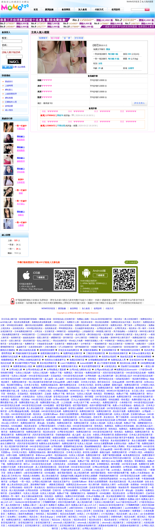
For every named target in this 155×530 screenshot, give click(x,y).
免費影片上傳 (73, 322)
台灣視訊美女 (140, 325)
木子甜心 (21, 204)
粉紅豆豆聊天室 (116, 344)
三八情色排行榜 (44, 334)
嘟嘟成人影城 (45, 319)
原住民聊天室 (29, 341)
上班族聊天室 (88, 331)
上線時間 (9, 85)
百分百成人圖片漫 (9, 319)
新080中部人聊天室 (124, 334)
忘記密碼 (21, 67)
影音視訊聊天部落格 (28, 319)
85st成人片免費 (76, 341)
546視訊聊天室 (28, 334)
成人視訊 (9, 110)
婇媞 (21, 193)
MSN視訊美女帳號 (15, 325)
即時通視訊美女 (66, 328)
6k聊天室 (69, 334)
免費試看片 (141, 344)
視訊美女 (118, 319)
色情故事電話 (74, 331)
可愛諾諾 (21, 128)
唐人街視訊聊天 (131, 319)
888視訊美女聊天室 (99, 325)
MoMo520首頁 (133, 1)
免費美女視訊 (116, 325)
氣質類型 (21, 140)
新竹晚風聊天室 (82, 347)
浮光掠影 (21, 172)
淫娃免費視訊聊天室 (10, 334)
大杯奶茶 (21, 182)
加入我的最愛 (147, 1)
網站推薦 (9, 98)
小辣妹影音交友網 (44, 344)
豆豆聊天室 (49, 331)
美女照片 (137, 322)
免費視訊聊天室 (139, 337)
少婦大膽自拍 (50, 347)
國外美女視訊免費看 (34, 325)
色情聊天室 (16, 337)
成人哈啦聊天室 (141, 341)
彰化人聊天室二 (44, 341)
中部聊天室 (110, 341)
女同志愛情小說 (15, 344)
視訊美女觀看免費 (21, 322)
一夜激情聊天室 (100, 344)
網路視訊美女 (51, 325)
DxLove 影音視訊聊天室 (101, 319)
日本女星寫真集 (66, 325)
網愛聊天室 (56, 337)
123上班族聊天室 (114, 347)
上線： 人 (14, 240)
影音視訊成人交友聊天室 (64, 319)
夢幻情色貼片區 (94, 334)
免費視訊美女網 (82, 325)
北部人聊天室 (15, 341)
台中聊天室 (86, 344)
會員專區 (74, 308)
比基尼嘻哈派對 (35, 347)
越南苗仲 (21, 161)
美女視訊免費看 (102, 322)
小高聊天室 (132, 331)
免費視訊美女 (146, 319)
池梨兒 (21, 215)
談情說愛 (9, 106)
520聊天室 (129, 344)
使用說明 (98, 308)
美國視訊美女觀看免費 (41, 322)
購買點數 (62, 308)
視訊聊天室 (108, 334)
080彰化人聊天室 (124, 341)
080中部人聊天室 (147, 331)
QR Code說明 (131, 262)
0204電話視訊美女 (35, 328)
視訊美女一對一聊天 (137, 328)
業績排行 (9, 81)
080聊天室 (61, 331)
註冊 (15, 67)
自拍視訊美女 (18, 328)
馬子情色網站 (119, 331)
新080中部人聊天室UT (120, 337)
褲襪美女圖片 (72, 344)
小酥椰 (21, 225)
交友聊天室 (59, 344)
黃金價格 (104, 337)
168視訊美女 (59, 322)
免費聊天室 (30, 344)
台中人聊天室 (81, 337)
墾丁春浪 (128, 325)
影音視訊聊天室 (131, 347)
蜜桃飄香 (21, 150)
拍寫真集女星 (51, 328)
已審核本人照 (11, 102)
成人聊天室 (80, 334)
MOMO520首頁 (48, 308)
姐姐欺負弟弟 (29, 337)
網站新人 (9, 90)
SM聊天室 (93, 337)
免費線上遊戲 (83, 319)
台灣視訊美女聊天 (105, 328)
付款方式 (109, 308)
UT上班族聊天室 (66, 347)
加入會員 (86, 308)
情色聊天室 (58, 334)
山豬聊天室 (145, 347)
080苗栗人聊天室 (103, 331)
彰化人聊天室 (141, 334)
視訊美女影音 (87, 322)
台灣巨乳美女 (121, 328)
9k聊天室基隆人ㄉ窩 (94, 341)
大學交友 (38, 331)
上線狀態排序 (11, 94)
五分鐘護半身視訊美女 (84, 328)
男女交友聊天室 (60, 341)
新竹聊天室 (68, 337)
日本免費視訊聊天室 (23, 331)
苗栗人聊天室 (43, 337)
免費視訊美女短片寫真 (121, 322)
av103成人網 (6, 322)
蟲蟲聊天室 (21, 347)
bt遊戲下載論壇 (98, 347)
